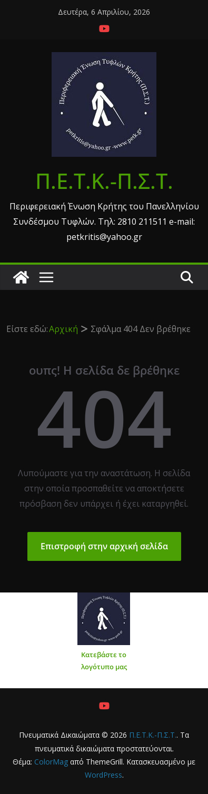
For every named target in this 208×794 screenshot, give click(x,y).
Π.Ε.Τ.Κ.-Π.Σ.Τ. (104, 180)
